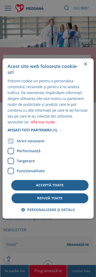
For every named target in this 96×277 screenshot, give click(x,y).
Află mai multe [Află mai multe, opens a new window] (43, 122)
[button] (47, 130)
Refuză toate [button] (49, 198)
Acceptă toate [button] (50, 185)
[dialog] (48, 138)
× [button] (85, 64)
